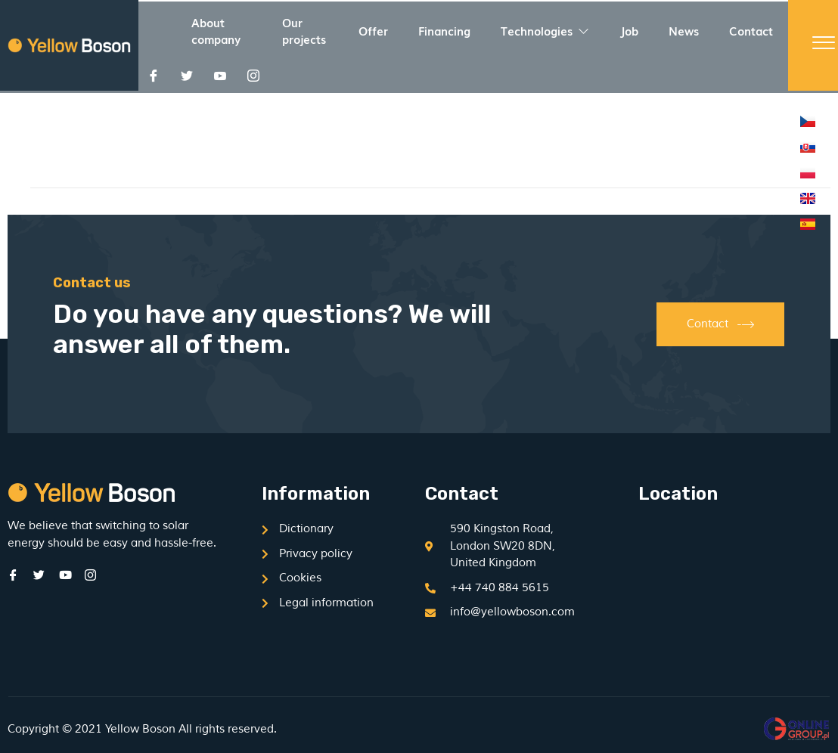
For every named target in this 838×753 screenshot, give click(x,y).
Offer (373, 30)
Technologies (545, 30)
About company (216, 31)
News (684, 30)
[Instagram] (253, 75)
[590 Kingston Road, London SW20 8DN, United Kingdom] (734, 581)
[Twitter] (186, 75)
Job (628, 30)
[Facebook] (153, 75)
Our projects (304, 31)
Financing (444, 30)
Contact (751, 30)
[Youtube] (220, 75)
